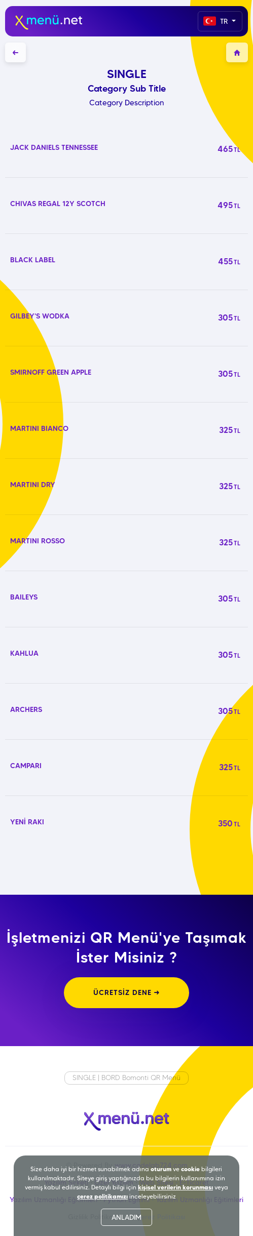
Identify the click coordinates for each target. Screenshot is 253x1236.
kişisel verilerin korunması (175, 1187)
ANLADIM (126, 1217)
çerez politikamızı (102, 1196)
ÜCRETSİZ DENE (126, 992)
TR (216, 21)
